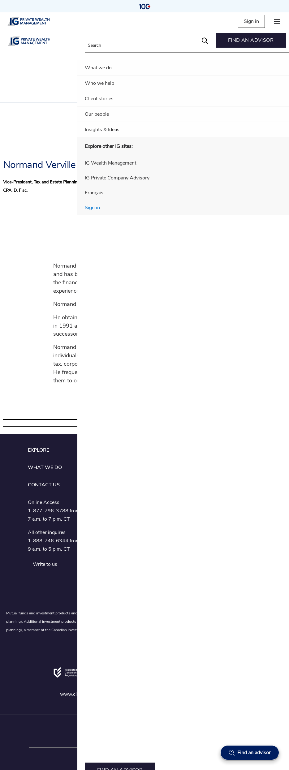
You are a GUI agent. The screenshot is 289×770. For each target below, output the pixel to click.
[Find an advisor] (249, 752)
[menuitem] (251, 40)
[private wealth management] (33, 21)
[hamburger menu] (277, 21)
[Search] (204, 40)
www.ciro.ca (74, 694)
